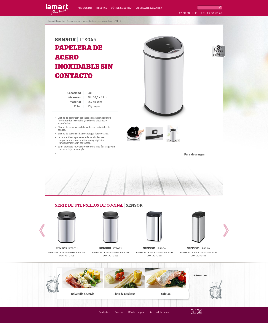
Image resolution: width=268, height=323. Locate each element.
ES (208, 13)
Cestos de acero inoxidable (100, 21)
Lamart (57, 9)
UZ (216, 13)
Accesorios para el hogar (77, 21)
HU (192, 13)
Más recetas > (201, 275)
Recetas (101, 7)
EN (188, 13)
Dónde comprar (122, 7)
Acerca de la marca (149, 7)
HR (200, 13)
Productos (84, 7)
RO (212, 13)
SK (184, 13)
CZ (180, 13)
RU (204, 13)
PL (196, 13)
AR (220, 13)
